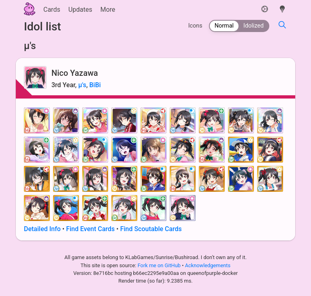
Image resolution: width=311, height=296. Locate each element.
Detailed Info (42, 229)
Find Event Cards (90, 229)
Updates (80, 9)
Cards (51, 9)
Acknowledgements (207, 265)
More (107, 9)
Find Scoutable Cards (151, 229)
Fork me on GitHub (160, 265)
